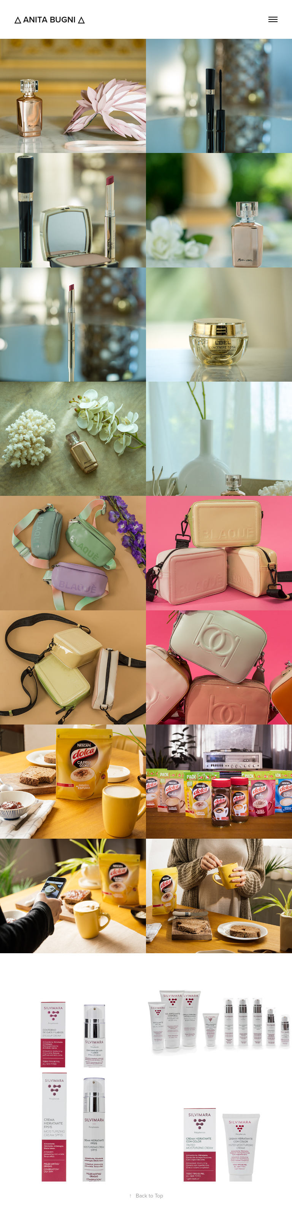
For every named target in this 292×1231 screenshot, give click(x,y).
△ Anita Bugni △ (49, 19)
